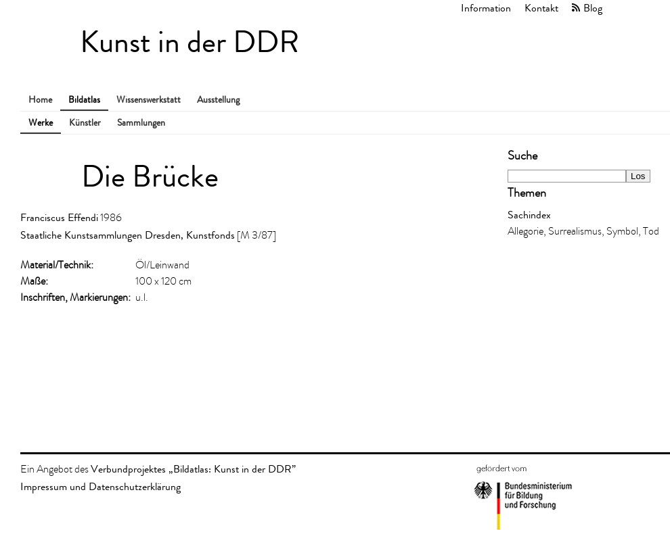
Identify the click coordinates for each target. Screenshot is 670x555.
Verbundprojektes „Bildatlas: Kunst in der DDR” (193, 469)
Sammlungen (141, 122)
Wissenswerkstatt (148, 99)
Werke (40, 122)
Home (40, 99)
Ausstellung (218, 99)
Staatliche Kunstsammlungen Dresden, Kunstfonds (127, 235)
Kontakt (541, 8)
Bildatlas (84, 99)
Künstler (85, 122)
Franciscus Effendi (59, 217)
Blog (592, 8)
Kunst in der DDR (189, 42)
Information (486, 8)
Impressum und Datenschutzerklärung (100, 486)
